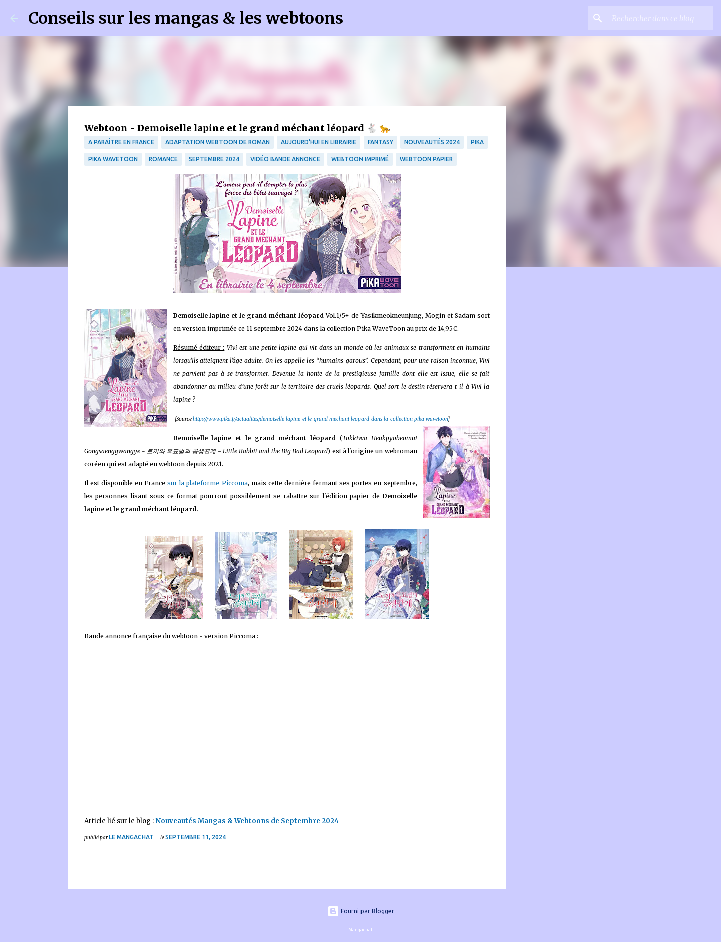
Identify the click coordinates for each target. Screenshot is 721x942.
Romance (163, 159)
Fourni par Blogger (360, 911)
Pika (477, 142)
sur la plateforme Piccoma (207, 483)
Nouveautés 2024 (432, 142)
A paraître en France (121, 142)
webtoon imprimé (360, 159)
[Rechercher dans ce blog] (660, 18)
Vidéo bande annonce (285, 159)
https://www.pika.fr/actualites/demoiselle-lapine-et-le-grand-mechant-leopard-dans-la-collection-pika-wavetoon (320, 419)
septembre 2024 (214, 159)
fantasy (380, 142)
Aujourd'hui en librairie (318, 142)
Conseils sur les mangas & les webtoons (185, 18)
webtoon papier (426, 159)
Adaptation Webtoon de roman (217, 142)
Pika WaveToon (113, 159)
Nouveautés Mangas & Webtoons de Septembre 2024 (247, 821)
